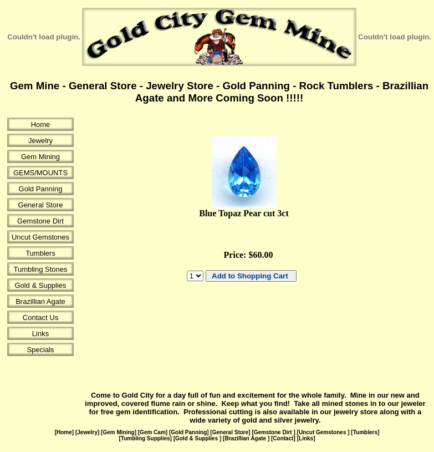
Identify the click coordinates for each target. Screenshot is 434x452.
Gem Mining (40, 157)
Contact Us (40, 317)
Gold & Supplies (40, 285)
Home (40, 124)
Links (40, 333)
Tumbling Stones (40, 269)
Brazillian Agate (40, 301)
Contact (283, 438)
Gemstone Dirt (40, 221)
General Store (40, 205)
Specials (40, 350)
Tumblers (40, 253)
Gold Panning (41, 189)
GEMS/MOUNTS (40, 173)
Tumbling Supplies (145, 438)
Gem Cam (153, 432)
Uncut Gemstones (40, 237)
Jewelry (40, 140)
